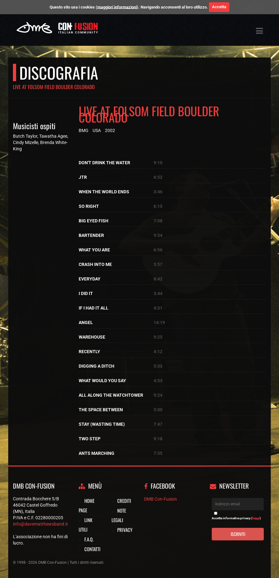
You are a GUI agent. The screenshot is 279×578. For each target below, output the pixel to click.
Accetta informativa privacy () (236, 518)
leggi (256, 518)
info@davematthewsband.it (40, 524)
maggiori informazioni (117, 6)
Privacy (124, 529)
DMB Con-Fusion (160, 499)
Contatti (92, 548)
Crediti (124, 500)
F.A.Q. (89, 539)
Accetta (219, 6)
